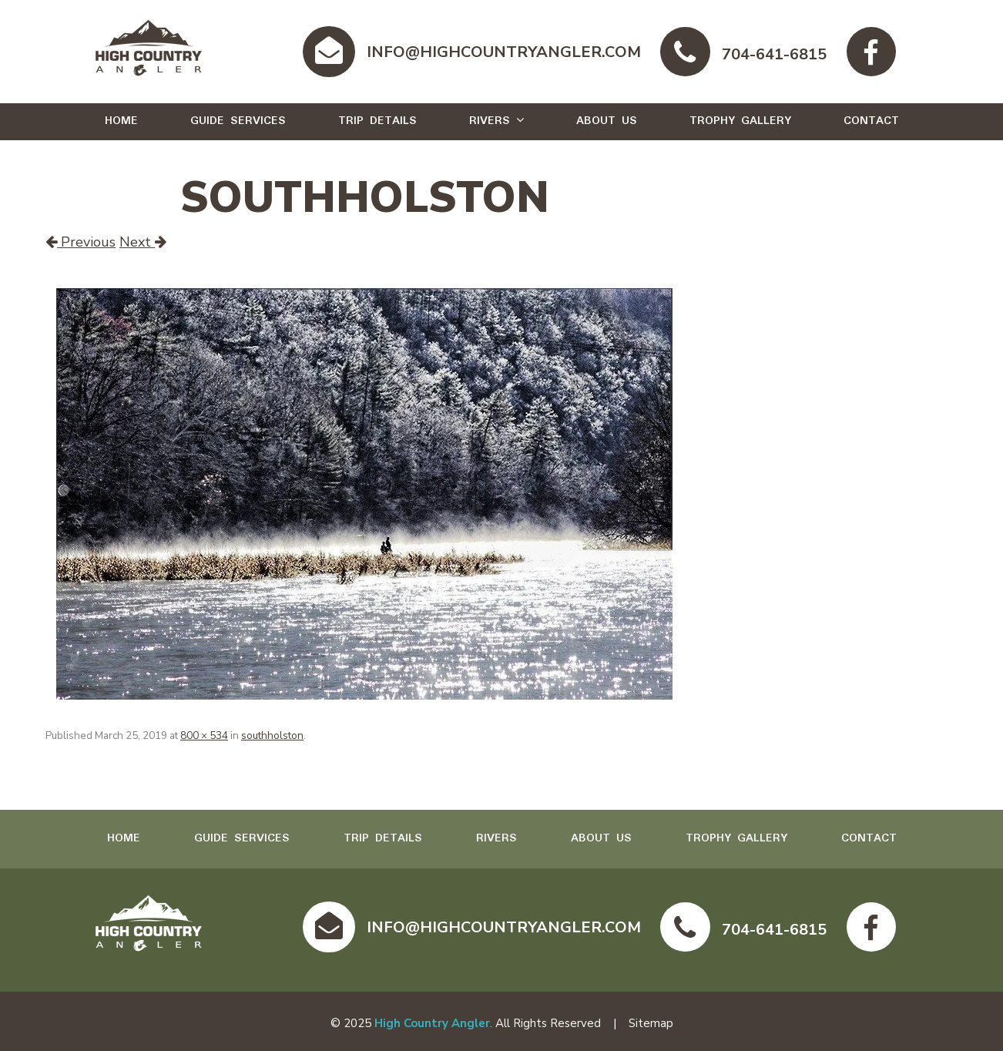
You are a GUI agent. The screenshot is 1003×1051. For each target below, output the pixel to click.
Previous (80, 242)
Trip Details (377, 121)
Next (142, 242)
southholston (272, 735)
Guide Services (238, 121)
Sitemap (651, 1023)
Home (121, 121)
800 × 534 (204, 735)
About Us (606, 121)
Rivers (489, 121)
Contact (871, 121)
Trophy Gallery (740, 121)
